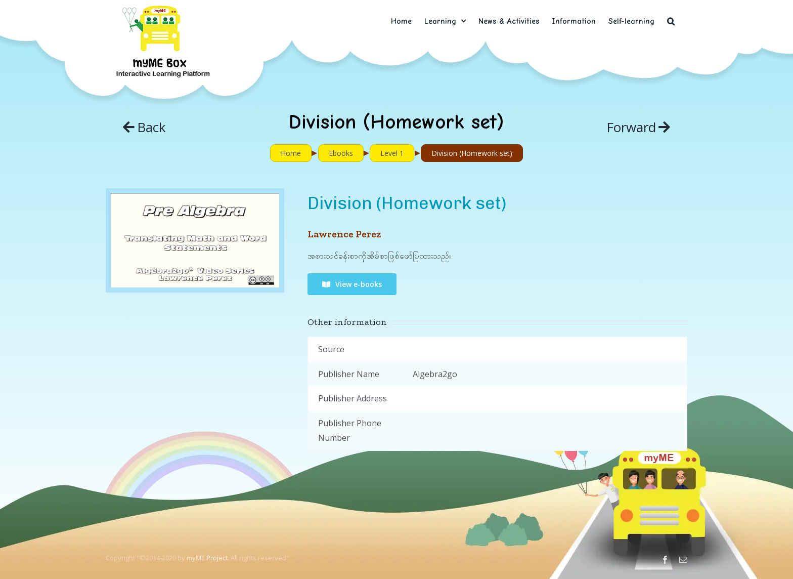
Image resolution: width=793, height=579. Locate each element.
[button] (671, 21)
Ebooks (341, 153)
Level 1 (392, 153)
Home (291, 153)
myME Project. (208, 557)
